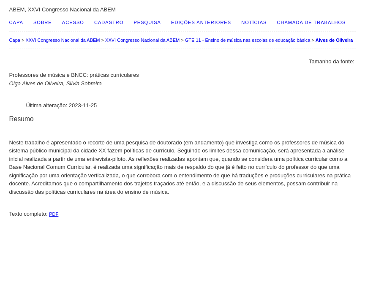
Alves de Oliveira (334, 40)
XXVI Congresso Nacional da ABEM (62, 40)
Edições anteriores (201, 22)
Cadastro (108, 22)
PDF (53, 214)
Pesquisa (147, 22)
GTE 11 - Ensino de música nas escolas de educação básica (248, 40)
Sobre (42, 22)
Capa (16, 22)
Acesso (73, 22)
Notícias (254, 22)
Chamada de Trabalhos (311, 22)
